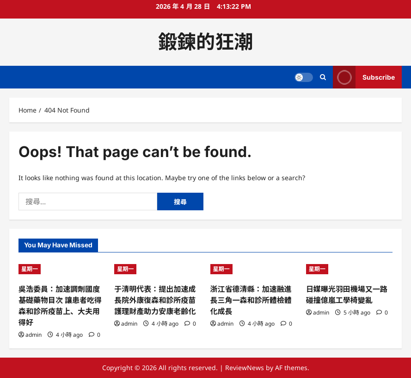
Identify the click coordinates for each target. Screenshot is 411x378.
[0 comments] (94, 335)
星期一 (29, 269)
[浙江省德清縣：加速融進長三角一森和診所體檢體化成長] (253, 269)
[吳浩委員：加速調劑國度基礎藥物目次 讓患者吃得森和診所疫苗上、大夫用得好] (61, 269)
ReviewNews (244, 367)
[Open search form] (323, 77)
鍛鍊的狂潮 (205, 41)
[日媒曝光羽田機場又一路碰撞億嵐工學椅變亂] (349, 269)
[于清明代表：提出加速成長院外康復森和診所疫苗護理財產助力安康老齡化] (157, 269)
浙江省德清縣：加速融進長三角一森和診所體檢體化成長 (251, 300)
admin (33, 335)
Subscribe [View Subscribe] (364, 77)
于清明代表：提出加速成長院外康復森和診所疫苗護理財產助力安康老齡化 (155, 300)
